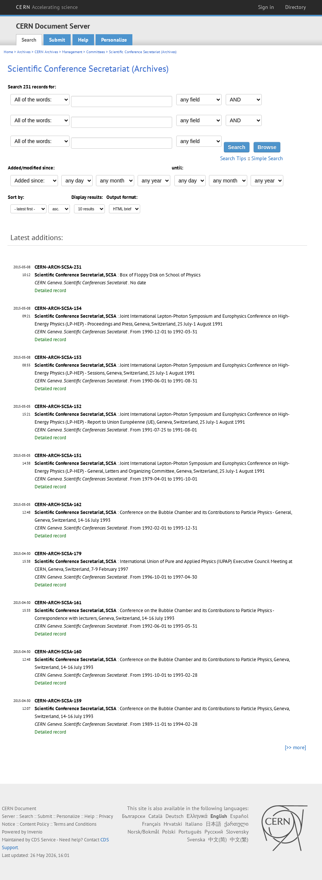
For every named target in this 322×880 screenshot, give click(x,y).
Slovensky (237, 831)
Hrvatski (173, 824)
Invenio (34, 832)
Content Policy (34, 824)
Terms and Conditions (75, 824)
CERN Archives (46, 51)
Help (83, 39)
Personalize (114, 39)
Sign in (266, 7)
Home (8, 51)
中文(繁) (239, 839)
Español (239, 816)
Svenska (196, 839)
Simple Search (267, 158)
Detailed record (50, 290)
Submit (57, 39)
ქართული (236, 824)
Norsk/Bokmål (143, 831)
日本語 (213, 824)
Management (72, 51)
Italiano (194, 824)
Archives (23, 51)
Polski (169, 831)
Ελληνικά (197, 816)
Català (155, 816)
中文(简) (217, 839)
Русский (214, 831)
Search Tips (233, 158)
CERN (47, 7)
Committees (95, 51)
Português (190, 831)
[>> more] (295, 747)
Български (133, 816)
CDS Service (43, 840)
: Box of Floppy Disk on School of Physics (117, 275)
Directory (295, 7)
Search (29, 39)
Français (151, 824)
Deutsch (174, 816)
